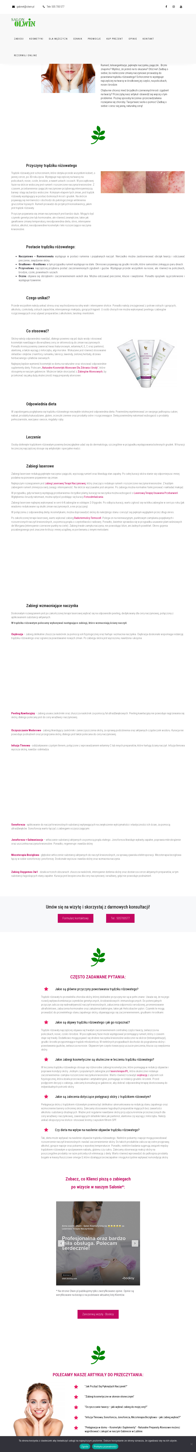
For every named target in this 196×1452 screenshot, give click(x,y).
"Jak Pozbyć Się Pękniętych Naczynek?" (106, 1386)
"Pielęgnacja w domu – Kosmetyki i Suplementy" (110, 1427)
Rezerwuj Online (25, 55)
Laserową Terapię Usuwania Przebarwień (156, 493)
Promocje (94, 38)
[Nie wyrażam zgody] (191, 1444)
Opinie (133, 38)
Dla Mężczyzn (58, 38)
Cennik (77, 38)
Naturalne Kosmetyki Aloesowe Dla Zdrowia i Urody (69, 367)
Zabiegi (19, 38)
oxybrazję (142, 1075)
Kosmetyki (36, 38)
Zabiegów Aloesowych (90, 371)
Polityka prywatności (105, 1446)
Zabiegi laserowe (40, 466)
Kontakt (148, 38)
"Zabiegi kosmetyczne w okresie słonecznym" (109, 1396)
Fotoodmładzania (93, 497)
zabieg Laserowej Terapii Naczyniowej (65, 483)
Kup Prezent (114, 38)
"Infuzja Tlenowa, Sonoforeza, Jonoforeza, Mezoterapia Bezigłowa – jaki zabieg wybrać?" (133, 1417)
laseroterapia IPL (119, 1071)
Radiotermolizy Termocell (87, 518)
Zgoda (84, 1446)
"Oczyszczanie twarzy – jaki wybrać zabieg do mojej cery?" (116, 1407)
